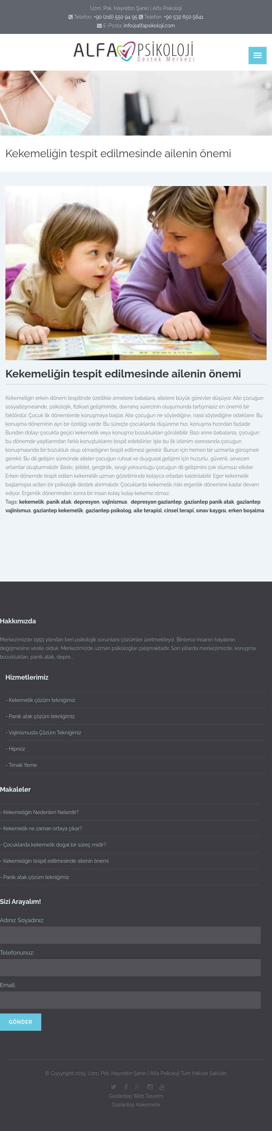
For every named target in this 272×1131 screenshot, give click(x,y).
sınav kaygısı (211, 510)
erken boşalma (246, 510)
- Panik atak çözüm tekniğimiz (40, 716)
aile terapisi (148, 510)
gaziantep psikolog (108, 510)
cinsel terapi (178, 510)
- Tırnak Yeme (21, 765)
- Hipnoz (15, 749)
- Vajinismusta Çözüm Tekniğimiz (43, 732)
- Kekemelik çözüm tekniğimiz (40, 700)
